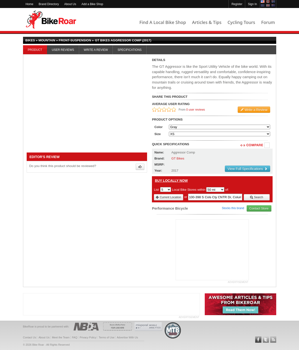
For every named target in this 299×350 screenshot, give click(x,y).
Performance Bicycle (170, 208)
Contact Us (29, 337)
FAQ (74, 337)
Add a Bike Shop (92, 4)
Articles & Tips (206, 22)
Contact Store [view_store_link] (259, 208)
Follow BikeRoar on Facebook (258, 339)
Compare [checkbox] (267, 145)
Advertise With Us (127, 337)
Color (158, 127)
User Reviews (63, 50)
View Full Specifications (248, 169)
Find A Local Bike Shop (162, 22)
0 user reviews (195, 109)
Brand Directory (49, 4)
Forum (268, 22)
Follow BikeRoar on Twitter (266, 339)
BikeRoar (51, 19)
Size (157, 134)
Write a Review (96, 50)
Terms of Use (106, 337)
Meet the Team (61, 337)
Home (29, 4)
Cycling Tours (241, 22)
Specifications (130, 50)
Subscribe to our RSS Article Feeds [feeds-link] (273, 339)
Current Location (168, 197)
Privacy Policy (88, 337)
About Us (70, 4)
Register (236, 4)
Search (256, 197)
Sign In (252, 4)
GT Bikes (177, 158)
